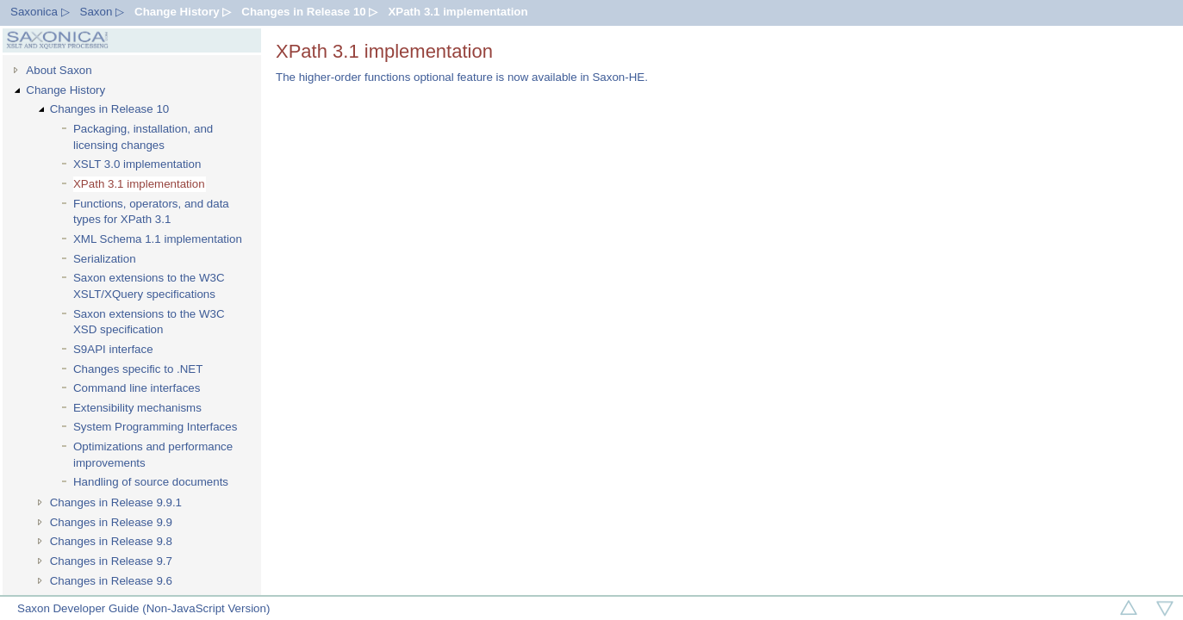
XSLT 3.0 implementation (137, 164)
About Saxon (58, 70)
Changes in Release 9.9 (111, 522)
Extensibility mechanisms (137, 407)
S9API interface (113, 349)
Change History (65, 90)
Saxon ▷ (102, 11)
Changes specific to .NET (137, 369)
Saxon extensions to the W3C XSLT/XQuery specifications (149, 286)
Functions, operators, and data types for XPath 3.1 (151, 211)
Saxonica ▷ (40, 11)
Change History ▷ (182, 11)
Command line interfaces (136, 387)
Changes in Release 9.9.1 (116, 502)
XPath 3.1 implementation (457, 11)
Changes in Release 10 (110, 108)
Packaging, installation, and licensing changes (143, 137)
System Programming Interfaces (155, 426)
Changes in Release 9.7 (111, 561)
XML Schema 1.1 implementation (157, 238)
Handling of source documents (150, 481)
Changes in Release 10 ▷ (309, 11)
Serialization (104, 258)
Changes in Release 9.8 (111, 541)
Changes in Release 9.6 (111, 580)
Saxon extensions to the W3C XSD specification (149, 322)
